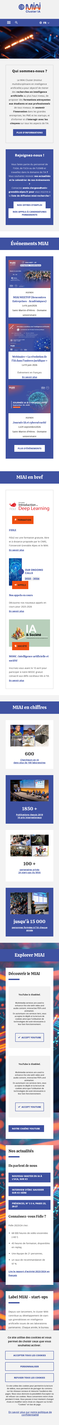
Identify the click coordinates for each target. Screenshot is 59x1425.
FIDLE (12, 530)
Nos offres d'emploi (29, 204)
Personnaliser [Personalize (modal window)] (29, 1366)
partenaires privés (29, 869)
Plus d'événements (29, 448)
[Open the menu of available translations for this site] (46, 22)
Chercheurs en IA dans (29, 761)
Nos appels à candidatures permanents (29, 213)
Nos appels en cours (21, 595)
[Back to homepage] (29, 8)
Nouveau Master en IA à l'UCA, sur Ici (27, 1101)
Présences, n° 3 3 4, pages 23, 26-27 (29, 1129)
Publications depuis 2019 (29, 814)
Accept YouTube (31, 1066)
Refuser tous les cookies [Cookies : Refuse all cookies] (29, 1377)
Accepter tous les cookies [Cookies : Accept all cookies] (29, 1355)
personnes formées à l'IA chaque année (29, 929)
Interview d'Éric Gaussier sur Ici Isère (28, 1115)
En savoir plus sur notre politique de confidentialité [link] (30, 1413)
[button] (16, 22)
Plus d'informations (30, 132)
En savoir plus (16, 550)
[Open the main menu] (9, 22)
